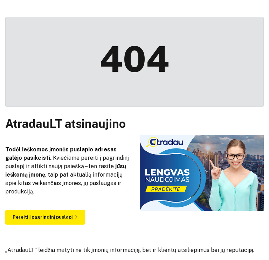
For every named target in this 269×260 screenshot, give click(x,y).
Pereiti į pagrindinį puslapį (45, 217)
